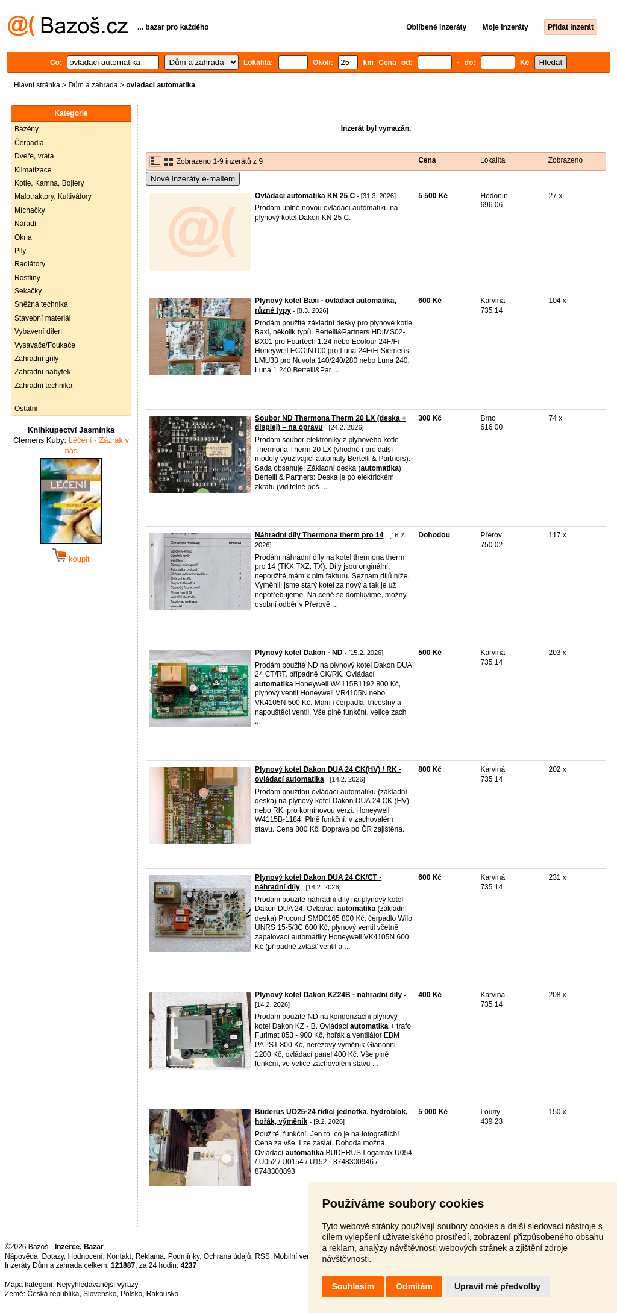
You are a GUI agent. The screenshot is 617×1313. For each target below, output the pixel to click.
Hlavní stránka (37, 85)
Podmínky (183, 1256)
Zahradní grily (36, 358)
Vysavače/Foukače (44, 345)
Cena (427, 160)
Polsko (131, 1293)
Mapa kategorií (28, 1284)
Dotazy (52, 1256)
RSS (262, 1256)
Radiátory (29, 264)
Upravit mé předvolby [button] (497, 1286)
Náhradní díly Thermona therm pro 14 (319, 535)
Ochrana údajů (227, 1256)
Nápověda (21, 1256)
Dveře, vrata (34, 156)
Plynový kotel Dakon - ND (298, 652)
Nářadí (25, 223)
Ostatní (26, 408)
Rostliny (27, 278)
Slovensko (99, 1293)
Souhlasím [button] (352, 1286)
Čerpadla (29, 143)
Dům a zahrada (92, 85)
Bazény (26, 129)
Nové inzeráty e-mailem (193, 178)
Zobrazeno (565, 160)
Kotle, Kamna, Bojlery (49, 183)
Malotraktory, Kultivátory (53, 196)
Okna (23, 237)
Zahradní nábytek (42, 372)
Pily (20, 250)
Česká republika (53, 1293)
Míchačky (29, 210)
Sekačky (28, 291)
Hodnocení (85, 1256)
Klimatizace (32, 170)
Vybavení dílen (38, 331)
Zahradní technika (43, 385)
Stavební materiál (42, 318)
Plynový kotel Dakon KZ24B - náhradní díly (328, 995)
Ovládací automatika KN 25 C (305, 196)
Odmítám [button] (414, 1286)
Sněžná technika (41, 304)
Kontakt (119, 1256)
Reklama (150, 1256)
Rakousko (162, 1293)
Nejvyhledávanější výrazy (97, 1284)
